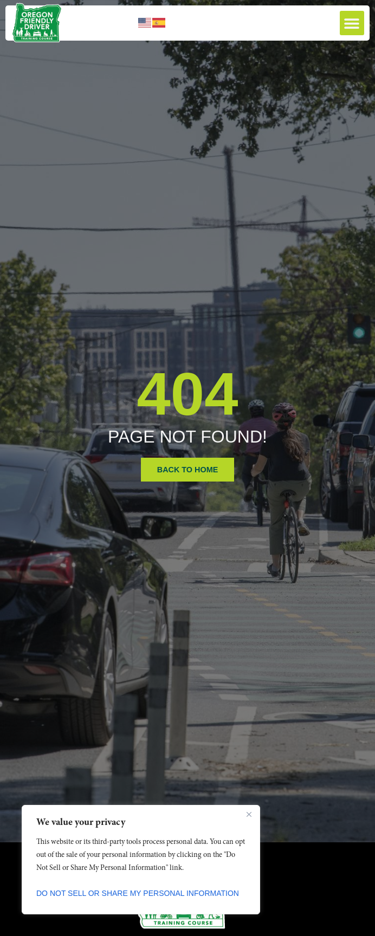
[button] (352, 23)
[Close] (248, 814)
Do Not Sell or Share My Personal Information (137, 893)
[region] (141, 859)
